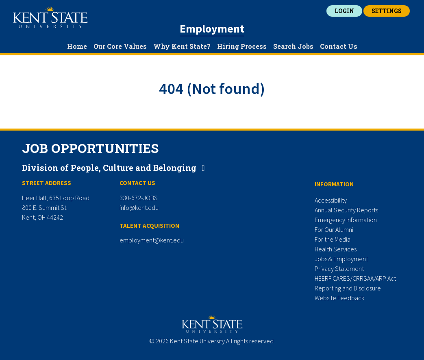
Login (344, 11)
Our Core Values (120, 46)
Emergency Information (346, 220)
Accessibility (331, 200)
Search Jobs (293, 46)
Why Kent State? (182, 46)
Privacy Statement (339, 268)
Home (77, 46)
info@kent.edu (139, 207)
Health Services (336, 249)
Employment (212, 28)
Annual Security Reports (346, 210)
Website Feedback (339, 298)
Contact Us (338, 46)
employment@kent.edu (152, 240)
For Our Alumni (334, 229)
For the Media (332, 239)
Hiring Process (242, 46)
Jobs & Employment (341, 259)
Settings (387, 11)
